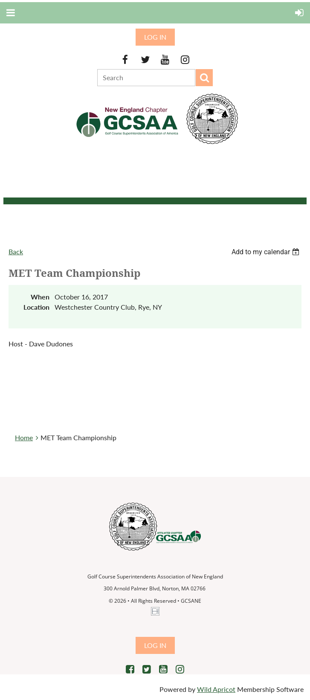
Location (36, 307)
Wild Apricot (216, 689)
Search (204, 77)
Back (16, 251)
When (40, 297)
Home (24, 437)
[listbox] (266, 252)
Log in (155, 37)
